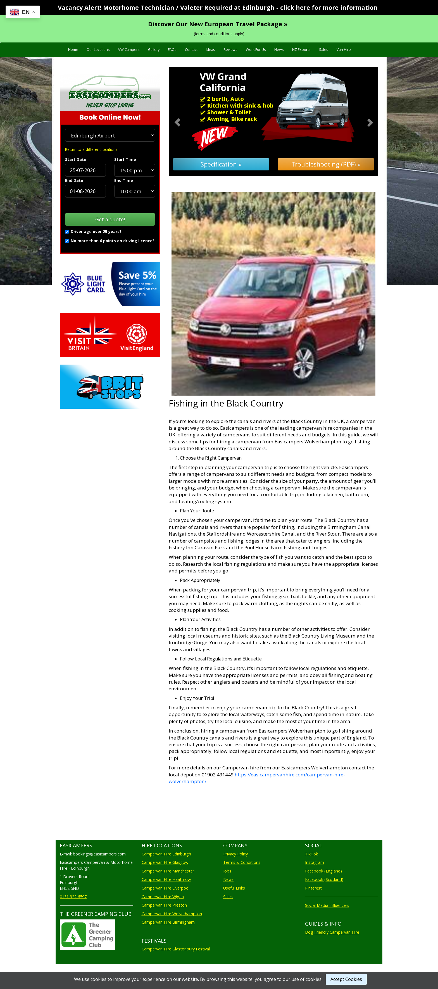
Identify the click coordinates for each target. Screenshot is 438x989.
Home (73, 49)
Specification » (221, 164)
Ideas (210, 49)
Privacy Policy (235, 854)
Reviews (230, 49)
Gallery (154, 49)
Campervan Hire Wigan (163, 896)
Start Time (125, 159)
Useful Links (234, 888)
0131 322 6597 (73, 896)
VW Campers (129, 49)
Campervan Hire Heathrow (166, 879)
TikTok (311, 854)
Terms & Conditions (241, 862)
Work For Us (256, 49)
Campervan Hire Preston (164, 905)
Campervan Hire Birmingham (168, 922)
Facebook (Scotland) (324, 879)
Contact (191, 49)
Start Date (75, 159)
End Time (123, 180)
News (279, 49)
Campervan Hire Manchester (168, 871)
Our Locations (98, 49)
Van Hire (344, 49)
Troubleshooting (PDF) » (326, 164)
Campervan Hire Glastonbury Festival (176, 949)
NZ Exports (301, 49)
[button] (184, 121)
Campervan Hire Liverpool (165, 888)
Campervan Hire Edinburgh (166, 854)
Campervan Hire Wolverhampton (172, 913)
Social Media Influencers (327, 905)
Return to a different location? (91, 149)
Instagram (314, 862)
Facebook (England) (323, 871)
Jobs (227, 871)
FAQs (172, 49)
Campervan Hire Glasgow (165, 862)
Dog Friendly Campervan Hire (332, 932)
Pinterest (313, 888)
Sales (323, 49)
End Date (74, 180)
